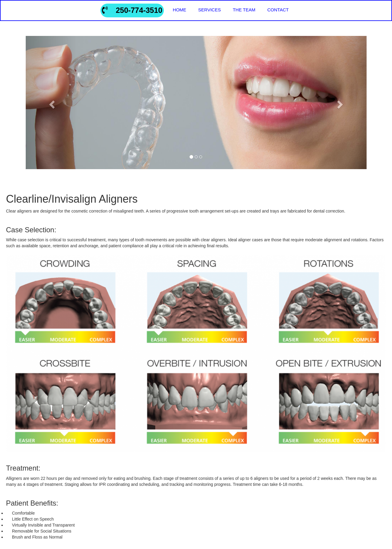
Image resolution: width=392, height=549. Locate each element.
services (209, 9)
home (179, 9)
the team (244, 9)
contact (278, 9)
